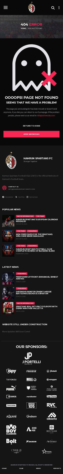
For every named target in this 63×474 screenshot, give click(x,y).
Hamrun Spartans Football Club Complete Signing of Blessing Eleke (35, 250)
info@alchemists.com (46, 115)
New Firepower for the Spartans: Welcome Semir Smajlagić (34, 235)
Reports (57, 468)
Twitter (19, 197)
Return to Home (31, 126)
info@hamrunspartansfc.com (21, 189)
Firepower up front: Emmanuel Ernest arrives (37, 278)
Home (4, 468)
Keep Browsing (31, 134)
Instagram (32, 197)
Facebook (7, 197)
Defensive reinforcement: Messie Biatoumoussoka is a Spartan (33, 293)
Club (21, 468)
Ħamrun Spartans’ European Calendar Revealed (37, 220)
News (38, 468)
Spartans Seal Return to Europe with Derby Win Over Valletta (36, 307)
